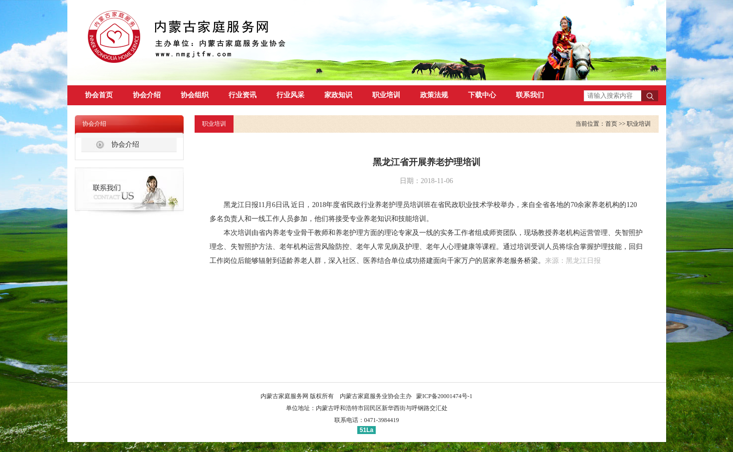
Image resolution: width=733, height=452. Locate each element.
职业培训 (386, 95)
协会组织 (195, 95)
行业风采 (290, 95)
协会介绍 (147, 95)
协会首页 (99, 95)
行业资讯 (242, 95)
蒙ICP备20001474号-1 (444, 396)
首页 (611, 123)
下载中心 (482, 95)
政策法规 (434, 95)
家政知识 (338, 95)
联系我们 (530, 95)
